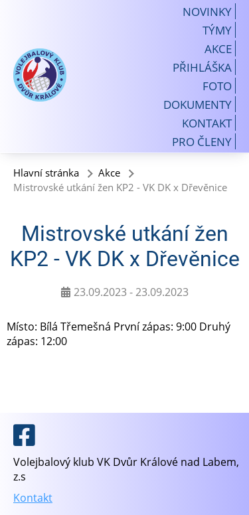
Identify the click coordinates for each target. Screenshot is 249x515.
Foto (217, 86)
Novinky (207, 11)
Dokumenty (197, 104)
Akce (218, 48)
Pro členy (202, 141)
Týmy (217, 30)
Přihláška (202, 67)
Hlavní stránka (46, 172)
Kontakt (207, 123)
